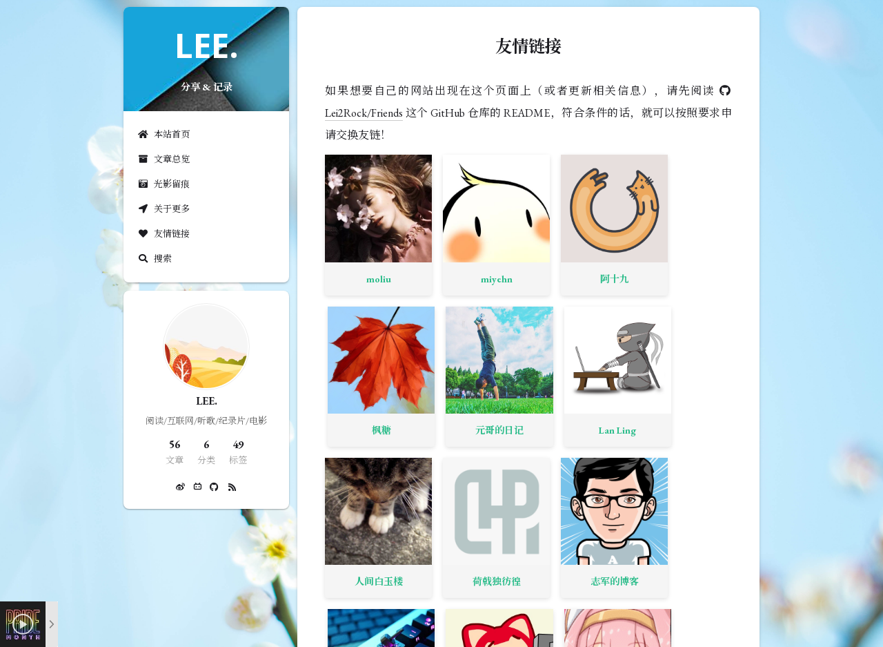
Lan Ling (692, 228)
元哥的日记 (624, 228)
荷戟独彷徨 (421, 329)
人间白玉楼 (353, 329)
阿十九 (489, 228)
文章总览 (163, 159)
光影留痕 (163, 184)
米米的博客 (557, 329)
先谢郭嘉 (421, 430)
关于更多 (163, 209)
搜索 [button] (154, 258)
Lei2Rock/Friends (364, 113)
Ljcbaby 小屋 (558, 430)
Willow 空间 (490, 430)
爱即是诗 (692, 430)
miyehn (421, 228)
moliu (353, 228)
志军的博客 (489, 329)
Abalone (693, 329)
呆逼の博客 (353, 531)
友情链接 (163, 234)
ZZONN (625, 329)
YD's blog (353, 430)
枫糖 (556, 228)
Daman (624, 430)
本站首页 (163, 134)
